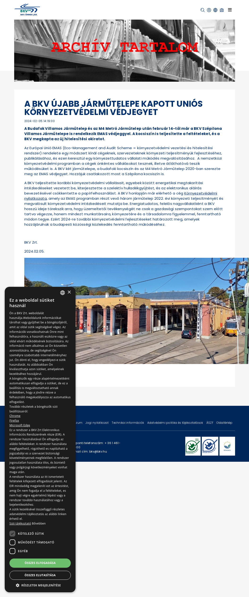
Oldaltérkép (224, 423)
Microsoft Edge (19, 425)
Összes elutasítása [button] (40, 575)
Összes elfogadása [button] (40, 563)
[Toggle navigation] (230, 9)
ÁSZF (210, 423)
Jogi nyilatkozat (97, 423)
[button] (202, 10)
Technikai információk (128, 423)
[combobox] (62, 292)
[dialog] (40, 439)
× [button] (69, 292)
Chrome (15, 416)
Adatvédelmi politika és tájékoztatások (175, 423)
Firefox (14, 421)
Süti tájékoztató (20, 523)
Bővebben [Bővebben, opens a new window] (39, 523)
